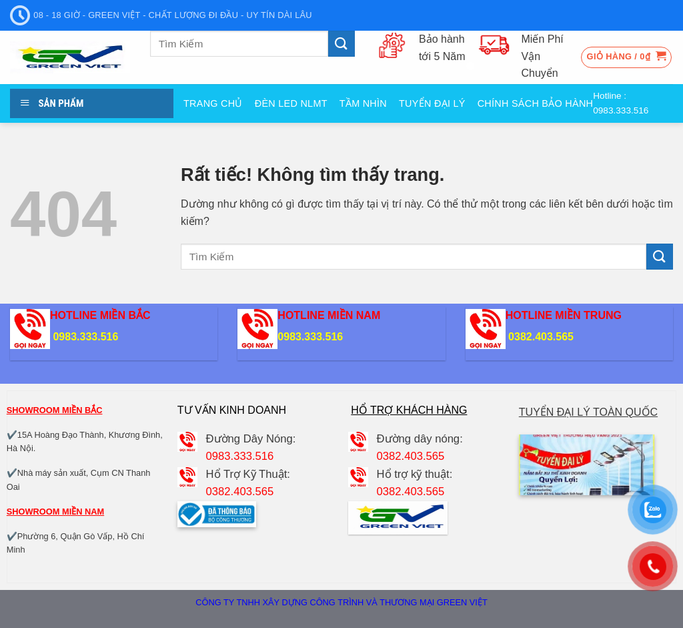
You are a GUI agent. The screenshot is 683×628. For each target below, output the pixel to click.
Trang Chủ (213, 103)
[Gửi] (341, 44)
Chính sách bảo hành (536, 103)
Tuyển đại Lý (432, 103)
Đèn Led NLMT (291, 103)
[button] (626, 57)
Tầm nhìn (363, 103)
